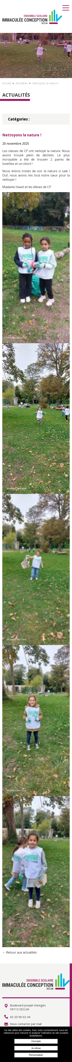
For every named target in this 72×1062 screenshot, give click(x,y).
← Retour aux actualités (19, 952)
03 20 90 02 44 (17, 1017)
